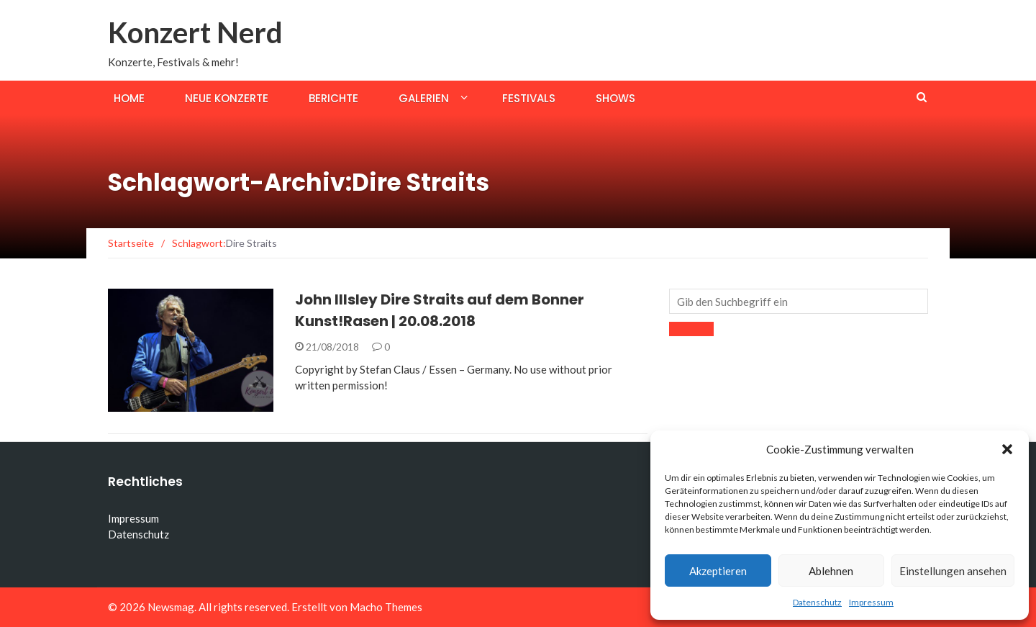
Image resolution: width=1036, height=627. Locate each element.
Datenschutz (817, 602)
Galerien (424, 98)
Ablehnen (831, 570)
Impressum (871, 602)
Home (129, 98)
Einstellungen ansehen (953, 570)
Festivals (528, 98)
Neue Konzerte (226, 98)
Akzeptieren (718, 570)
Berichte (333, 98)
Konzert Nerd (195, 32)
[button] (1007, 449)
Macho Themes (386, 606)
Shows (615, 98)
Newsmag (170, 606)
